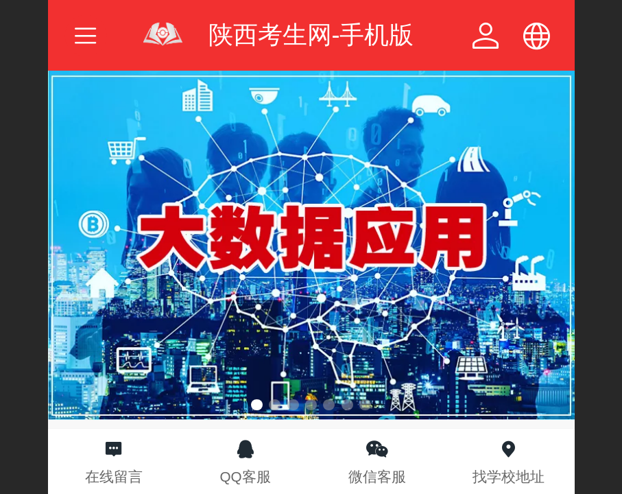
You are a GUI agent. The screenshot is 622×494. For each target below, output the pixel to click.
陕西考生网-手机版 (311, 35)
